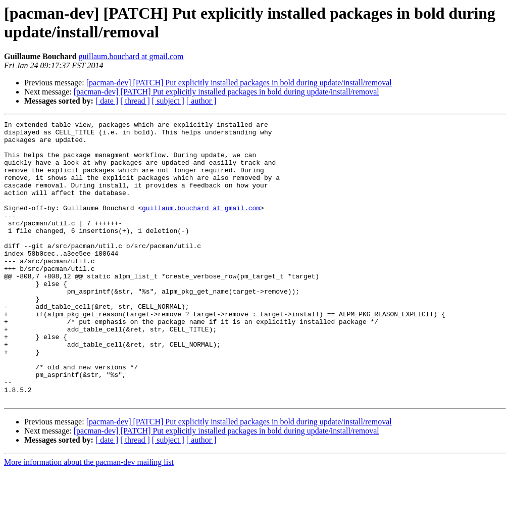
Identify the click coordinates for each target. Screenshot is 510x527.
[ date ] (106, 101)
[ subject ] (168, 101)
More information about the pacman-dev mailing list (89, 518)
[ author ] (201, 101)
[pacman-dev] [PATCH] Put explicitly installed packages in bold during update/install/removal (239, 82)
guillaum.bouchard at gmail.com (131, 56)
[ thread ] (135, 101)
